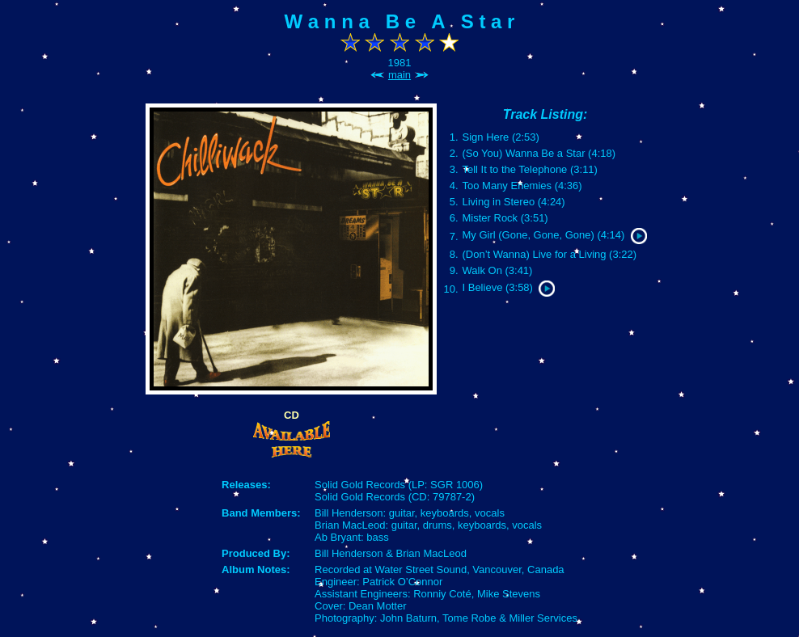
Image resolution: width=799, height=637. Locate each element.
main (399, 75)
